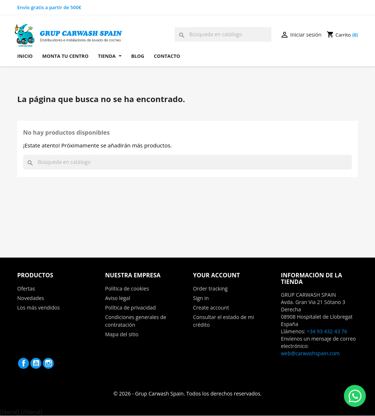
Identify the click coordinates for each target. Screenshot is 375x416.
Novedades (30, 298)
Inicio (25, 56)
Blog (137, 56)
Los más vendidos (38, 307)
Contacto (167, 56)
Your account (216, 275)
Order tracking (210, 288)
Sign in (201, 298)
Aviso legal (117, 298)
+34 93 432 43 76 (327, 331)
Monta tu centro (65, 56)
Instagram (48, 363)
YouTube (35, 363)
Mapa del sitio (121, 334)
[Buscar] (223, 34)
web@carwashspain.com (310, 353)
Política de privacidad (130, 307)
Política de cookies (127, 288)
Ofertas (26, 288)
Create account (211, 307)
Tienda (110, 56)
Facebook (23, 363)
